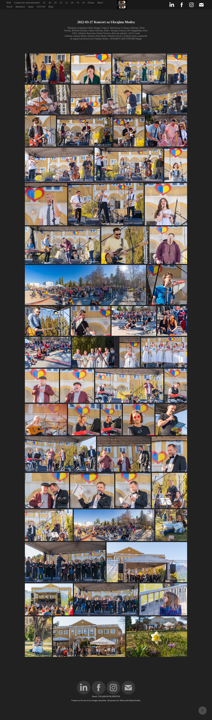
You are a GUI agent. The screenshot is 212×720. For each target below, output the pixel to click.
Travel (9, 6)
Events (91, 2)
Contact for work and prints (27, 2)
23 (55, 2)
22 (61, 2)
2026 (8, 2)
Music (100, 2)
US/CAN (41, 6)
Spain (31, 6)
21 (66, 2)
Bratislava (20, 6)
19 (78, 2)
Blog (51, 6)
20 (72, 2)
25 (44, 2)
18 (83, 2)
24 (50, 2)
